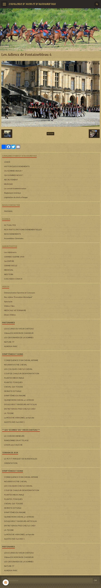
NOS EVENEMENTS (12, 234)
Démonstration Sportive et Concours (19, 293)
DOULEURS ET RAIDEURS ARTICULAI (20, 404)
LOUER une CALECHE (13, 445)
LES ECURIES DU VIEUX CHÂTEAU (19, 329)
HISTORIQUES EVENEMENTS (17, 166)
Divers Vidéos (10, 315)
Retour (50, 134)
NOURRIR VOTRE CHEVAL (15, 365)
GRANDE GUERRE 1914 (14, 257)
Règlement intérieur (12, 193)
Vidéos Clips (9, 306)
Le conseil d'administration (15, 188)
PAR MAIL (8, 211)
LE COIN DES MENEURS (14, 436)
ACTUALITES (10, 225)
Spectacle (8, 301)
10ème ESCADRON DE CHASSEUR (18, 333)
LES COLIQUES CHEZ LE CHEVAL (18, 369)
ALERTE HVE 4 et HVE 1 (14, 422)
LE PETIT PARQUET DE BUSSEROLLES (20, 459)
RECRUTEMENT (11, 179)
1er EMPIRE (9, 261)
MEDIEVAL (8, 270)
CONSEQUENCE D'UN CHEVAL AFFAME (21, 360)
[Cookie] (6, 582)
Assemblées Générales (13, 238)
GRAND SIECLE (10, 265)
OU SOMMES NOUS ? (13, 171)
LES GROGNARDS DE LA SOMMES (18, 337)
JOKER (7, 162)
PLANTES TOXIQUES (13, 382)
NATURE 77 (9, 342)
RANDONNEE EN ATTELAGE (16, 440)
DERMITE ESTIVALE (12, 391)
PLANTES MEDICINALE (14, 378)
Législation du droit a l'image (16, 197)
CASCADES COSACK (13, 279)
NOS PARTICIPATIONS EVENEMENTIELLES (23, 229)
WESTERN (8, 274)
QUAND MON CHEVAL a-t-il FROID (19, 400)
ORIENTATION (10, 463)
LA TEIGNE (9, 413)
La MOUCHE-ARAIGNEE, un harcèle (19, 417)
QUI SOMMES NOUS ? (13, 175)
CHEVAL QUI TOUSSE (13, 387)
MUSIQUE (8, 184)
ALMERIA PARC (11, 346)
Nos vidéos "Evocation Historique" (18, 297)
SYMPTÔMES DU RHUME (15, 395)
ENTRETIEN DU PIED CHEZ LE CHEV (19, 409)
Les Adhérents (10, 252)
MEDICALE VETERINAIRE (15, 310)
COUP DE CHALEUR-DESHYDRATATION (21, 373)
